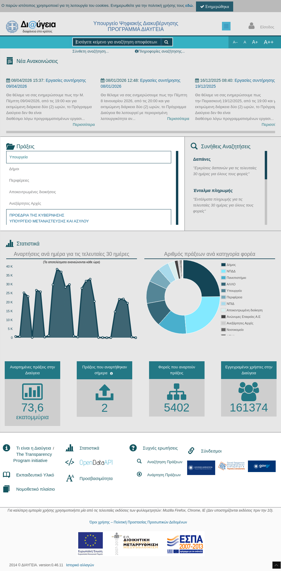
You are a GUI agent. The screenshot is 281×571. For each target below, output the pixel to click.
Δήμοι (14, 169)
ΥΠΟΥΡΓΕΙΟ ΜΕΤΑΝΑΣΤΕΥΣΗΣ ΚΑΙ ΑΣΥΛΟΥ (49, 221)
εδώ (189, 5)
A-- (235, 42)
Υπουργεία (18, 157)
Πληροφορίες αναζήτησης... (161, 51)
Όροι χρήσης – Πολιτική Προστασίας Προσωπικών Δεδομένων (138, 522)
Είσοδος (260, 26)
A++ (269, 42)
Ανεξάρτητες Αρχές (25, 203)
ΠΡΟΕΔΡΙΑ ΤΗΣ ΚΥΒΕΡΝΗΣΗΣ (36, 215)
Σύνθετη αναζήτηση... (90, 51)
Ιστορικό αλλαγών (80, 565)
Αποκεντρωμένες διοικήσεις (32, 192)
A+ (255, 42)
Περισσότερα (84, 124)
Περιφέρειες (19, 180)
